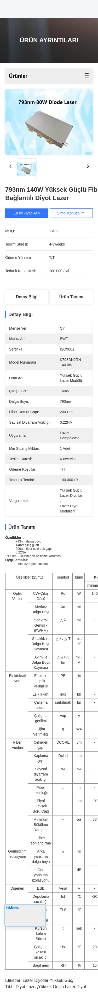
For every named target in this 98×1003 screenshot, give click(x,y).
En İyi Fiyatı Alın (28, 213)
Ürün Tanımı (71, 297)
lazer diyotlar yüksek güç (47, 980)
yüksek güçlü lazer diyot (62, 986)
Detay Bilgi (27, 297)
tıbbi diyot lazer (21, 986)
